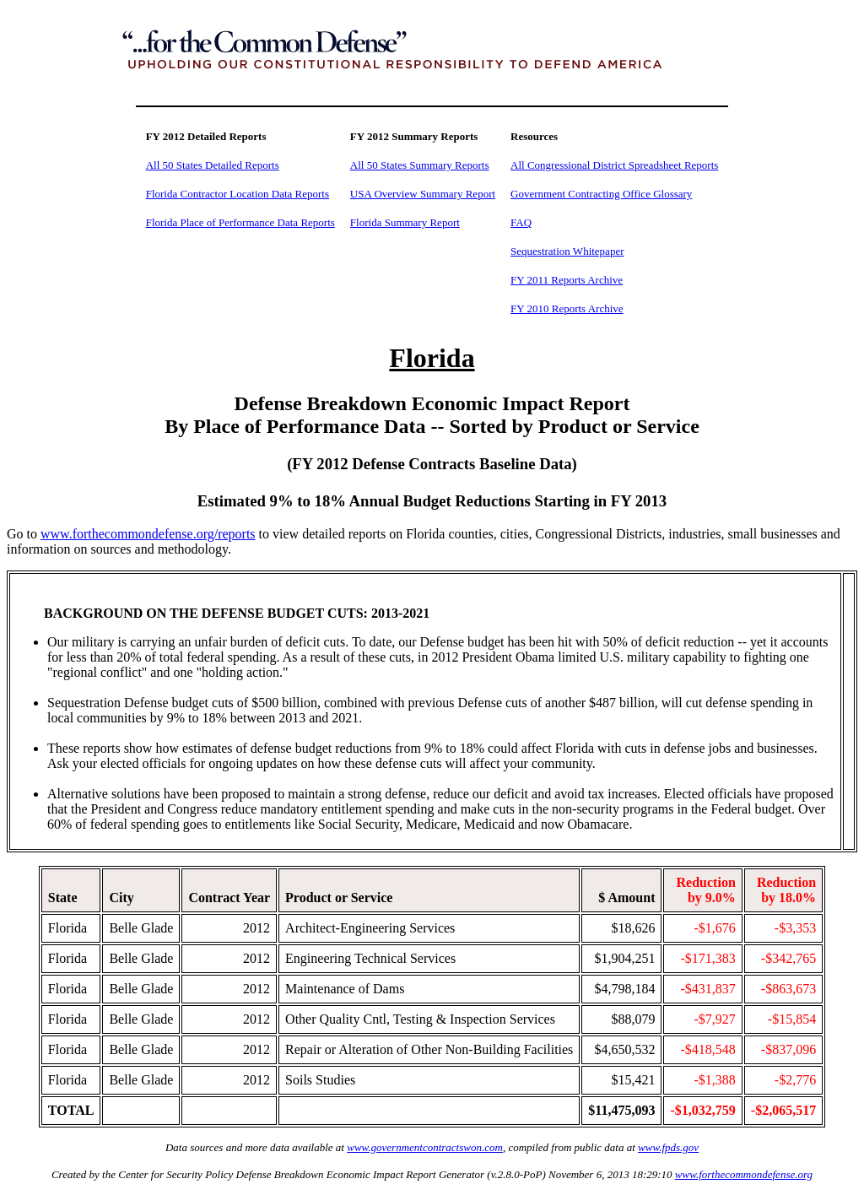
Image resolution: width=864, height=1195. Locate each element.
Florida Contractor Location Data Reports (237, 193)
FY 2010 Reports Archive (566, 308)
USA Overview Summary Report (422, 193)
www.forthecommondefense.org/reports (148, 534)
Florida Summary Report (405, 222)
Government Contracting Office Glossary (601, 193)
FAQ (521, 222)
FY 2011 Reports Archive (566, 279)
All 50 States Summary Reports (419, 165)
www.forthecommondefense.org (744, 1174)
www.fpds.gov (668, 1147)
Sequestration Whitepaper (567, 251)
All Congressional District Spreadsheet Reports (614, 165)
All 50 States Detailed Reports (212, 165)
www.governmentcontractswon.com (425, 1147)
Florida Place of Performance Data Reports (240, 222)
